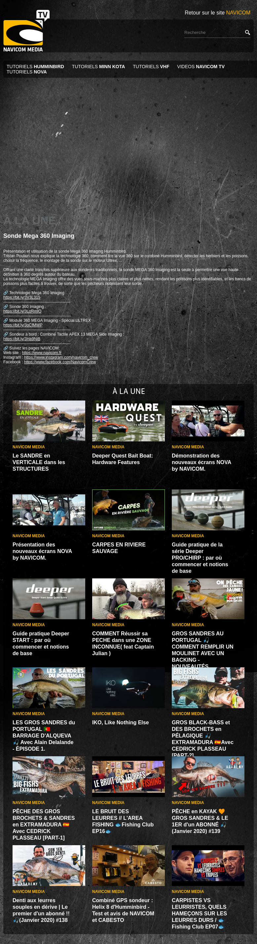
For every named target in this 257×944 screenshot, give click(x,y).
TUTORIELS (36, 66)
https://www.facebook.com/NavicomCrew (60, 362)
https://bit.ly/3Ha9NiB (21, 339)
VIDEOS (201, 66)
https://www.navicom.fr (41, 352)
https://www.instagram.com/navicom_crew (61, 357)
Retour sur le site (217, 12)
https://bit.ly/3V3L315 (21, 297)
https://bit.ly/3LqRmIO (22, 311)
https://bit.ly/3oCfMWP (23, 325)
